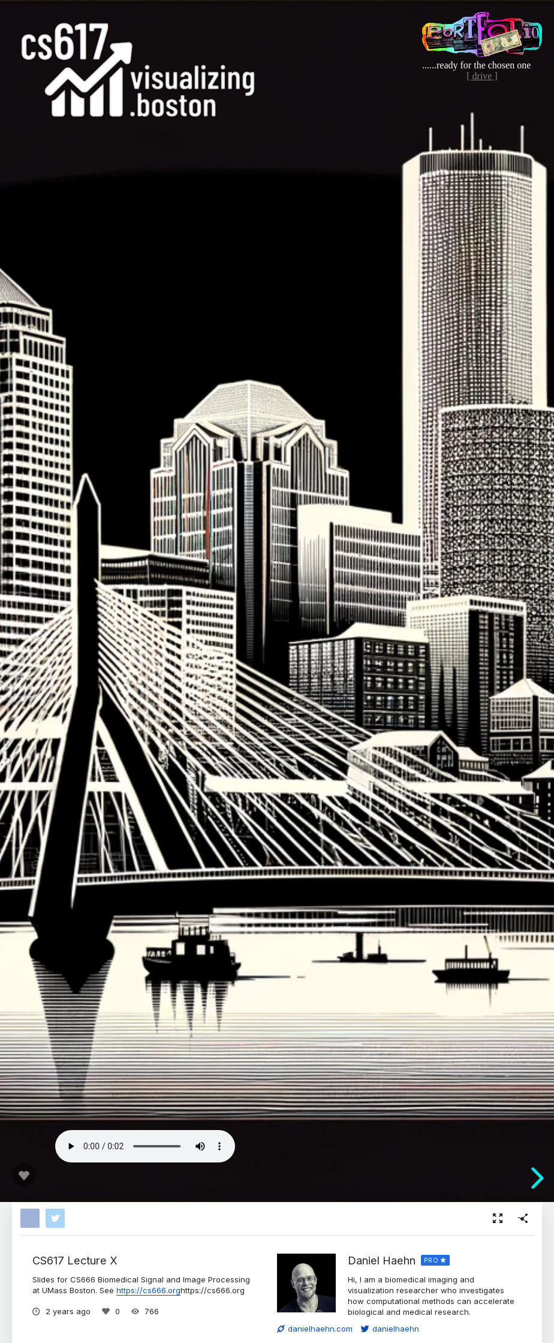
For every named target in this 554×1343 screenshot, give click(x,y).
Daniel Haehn (382, 1260)
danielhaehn (390, 1328)
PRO (431, 1260)
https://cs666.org (148, 1290)
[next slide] (535, 1178)
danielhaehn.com (315, 1328)
